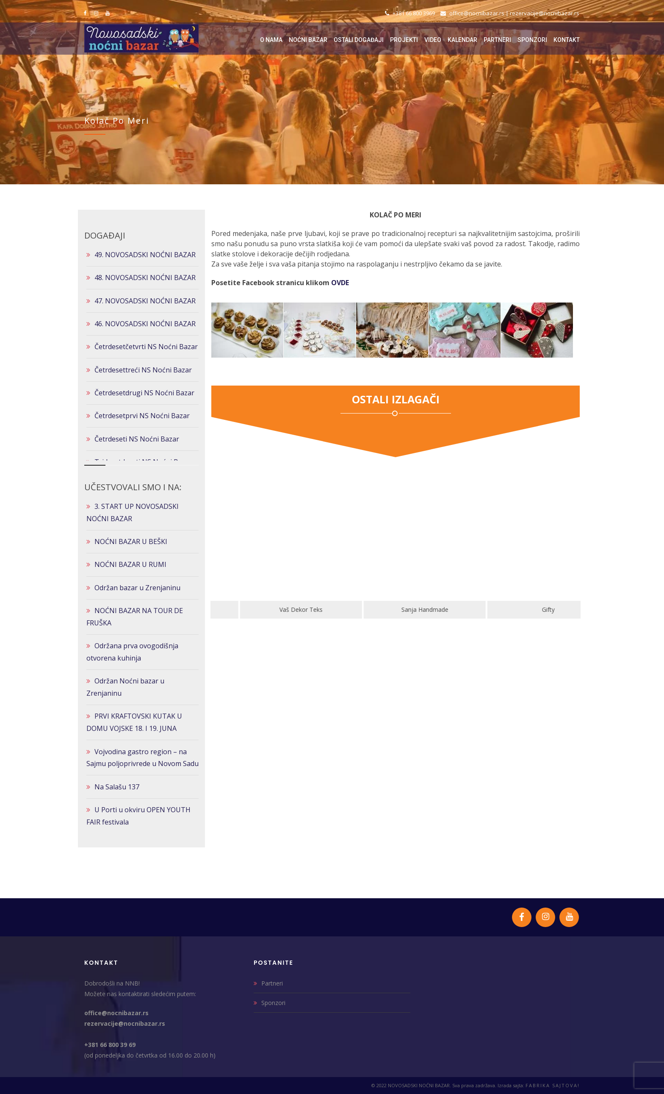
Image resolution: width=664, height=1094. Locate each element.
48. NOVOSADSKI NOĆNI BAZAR (145, 277)
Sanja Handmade (519, 609)
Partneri (272, 983)
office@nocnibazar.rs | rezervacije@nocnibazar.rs (509, 13)
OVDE (340, 282)
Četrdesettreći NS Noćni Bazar (143, 370)
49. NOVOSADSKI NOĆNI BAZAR (145, 254)
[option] (272, 546)
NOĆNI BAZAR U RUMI (130, 564)
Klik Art (272, 609)
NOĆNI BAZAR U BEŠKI (130, 541)
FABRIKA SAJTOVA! (553, 1085)
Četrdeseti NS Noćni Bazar (136, 439)
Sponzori (273, 1003)
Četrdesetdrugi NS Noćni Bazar (144, 392)
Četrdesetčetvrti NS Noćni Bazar (146, 346)
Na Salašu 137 (116, 786)
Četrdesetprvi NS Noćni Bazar (142, 415)
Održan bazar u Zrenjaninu (137, 587)
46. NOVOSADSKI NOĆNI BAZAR (145, 323)
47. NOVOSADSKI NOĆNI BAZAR (145, 300)
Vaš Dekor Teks (396, 609)
